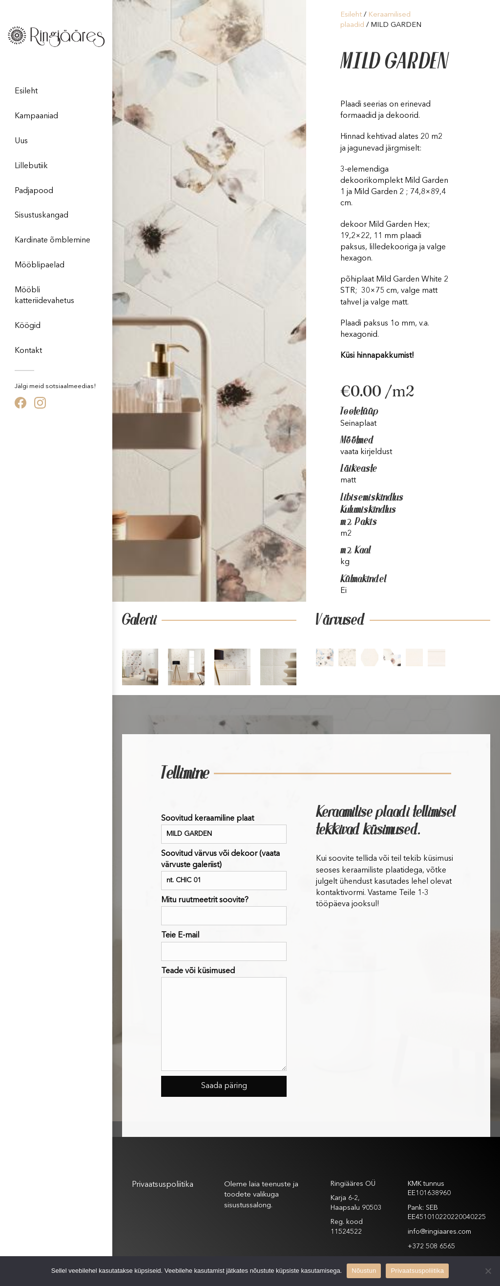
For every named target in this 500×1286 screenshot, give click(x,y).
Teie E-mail (224, 946)
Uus (21, 141)
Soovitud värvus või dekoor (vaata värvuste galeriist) (224, 870)
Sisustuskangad (41, 215)
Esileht (26, 91)
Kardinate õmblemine (52, 240)
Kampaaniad (36, 116)
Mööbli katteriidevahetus (44, 295)
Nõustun (364, 1270)
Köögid (28, 326)
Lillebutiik (31, 166)
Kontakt (28, 351)
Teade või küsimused (224, 1019)
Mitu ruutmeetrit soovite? (224, 910)
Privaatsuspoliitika (162, 1185)
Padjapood (34, 191)
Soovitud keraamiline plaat (224, 829)
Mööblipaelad (39, 265)
